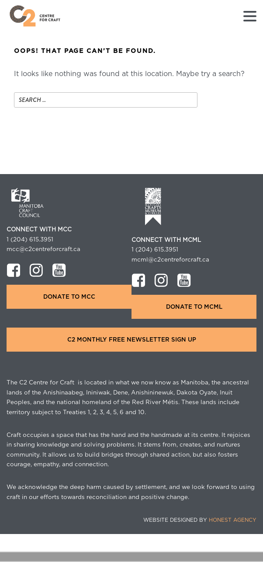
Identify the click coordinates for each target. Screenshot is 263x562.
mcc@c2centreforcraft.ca (43, 249)
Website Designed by (199, 520)
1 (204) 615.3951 (30, 240)
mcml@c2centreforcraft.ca (170, 260)
